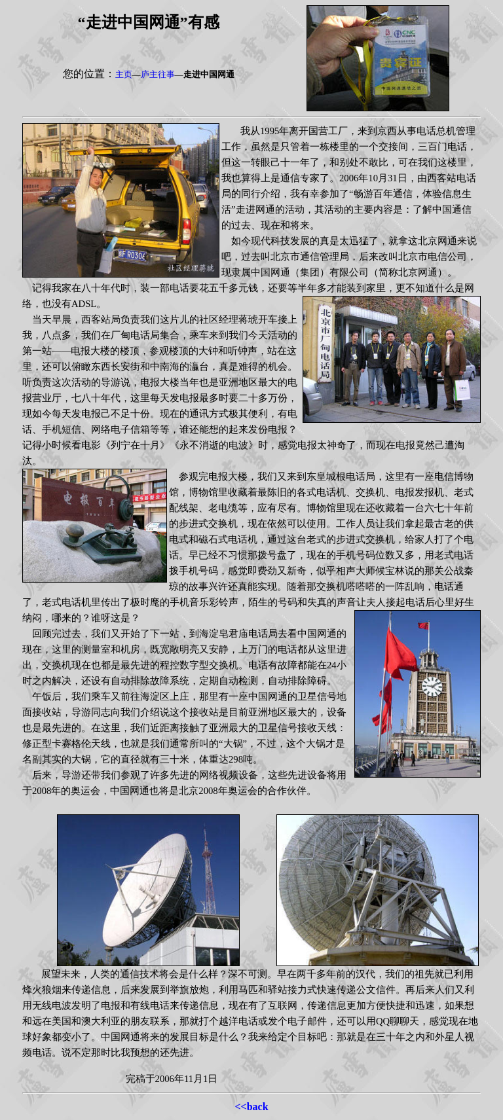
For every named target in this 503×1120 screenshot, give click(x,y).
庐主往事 (158, 74)
